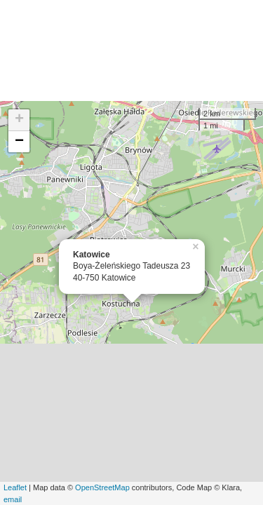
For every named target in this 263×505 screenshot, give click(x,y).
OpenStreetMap (102, 487)
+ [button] (19, 119)
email (13, 499)
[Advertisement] (131, 50)
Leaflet (15, 487)
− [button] (19, 141)
